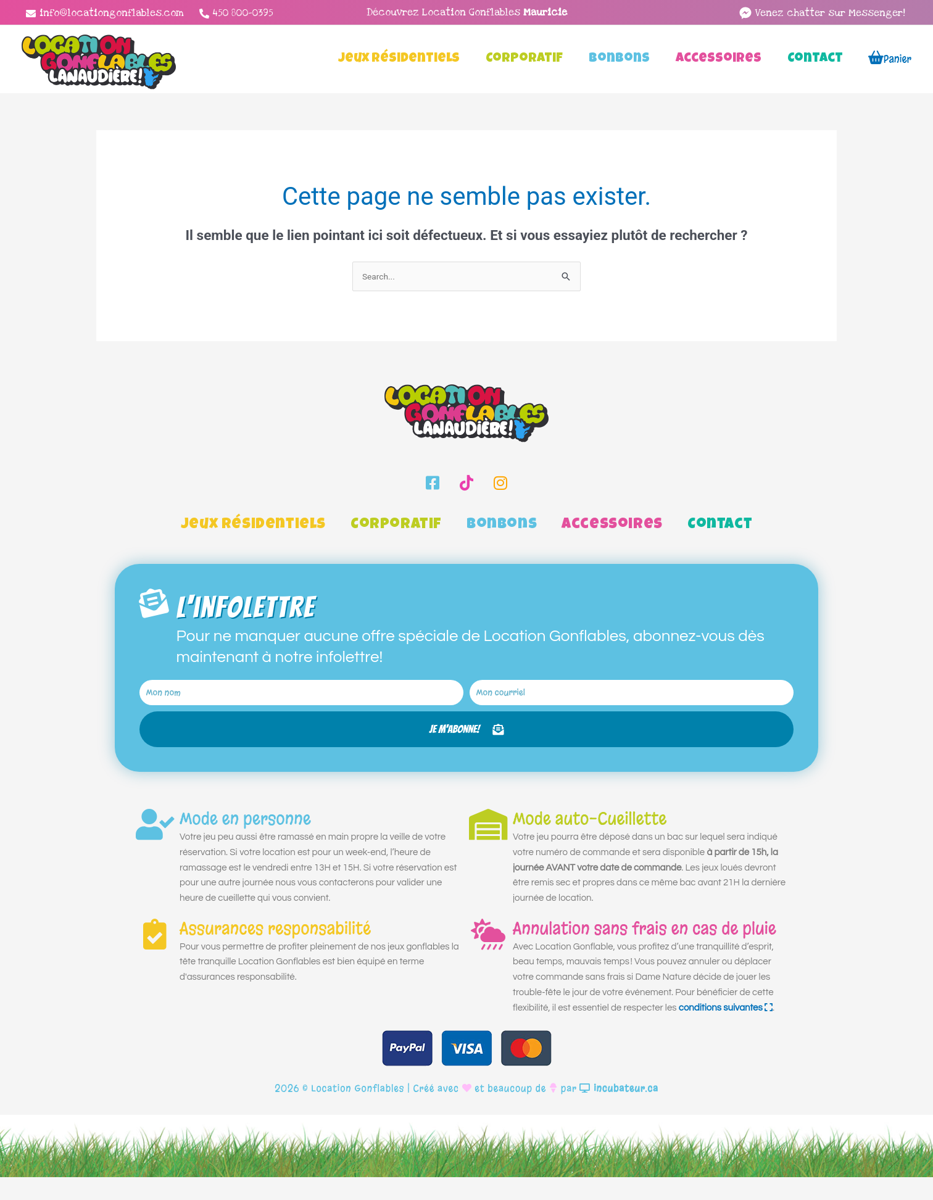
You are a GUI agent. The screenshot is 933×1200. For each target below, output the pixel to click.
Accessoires (612, 526)
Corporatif (396, 526)
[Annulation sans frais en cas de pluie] (488, 956)
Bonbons (501, 526)
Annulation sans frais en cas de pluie (644, 951)
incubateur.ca (618, 1112)
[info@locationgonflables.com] (105, 13)
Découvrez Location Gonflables (467, 12)
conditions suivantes (726, 1030)
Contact (719, 526)
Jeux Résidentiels (253, 526)
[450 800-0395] (237, 13)
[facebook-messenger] (822, 13)
